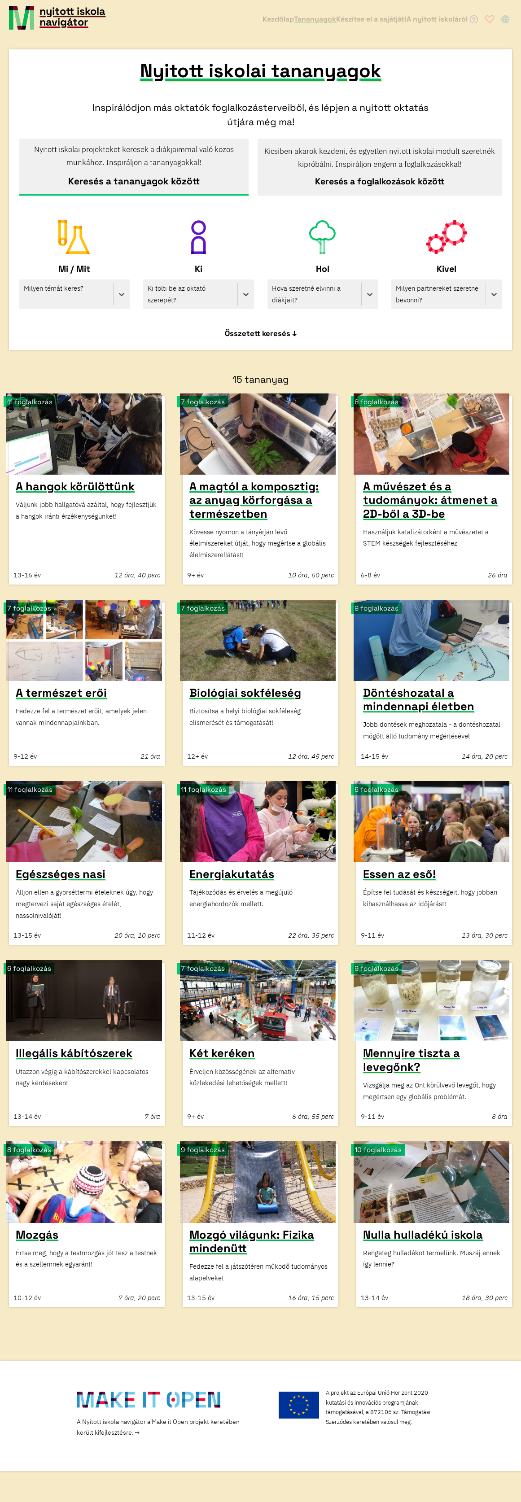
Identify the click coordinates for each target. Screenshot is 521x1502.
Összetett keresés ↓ (261, 336)
